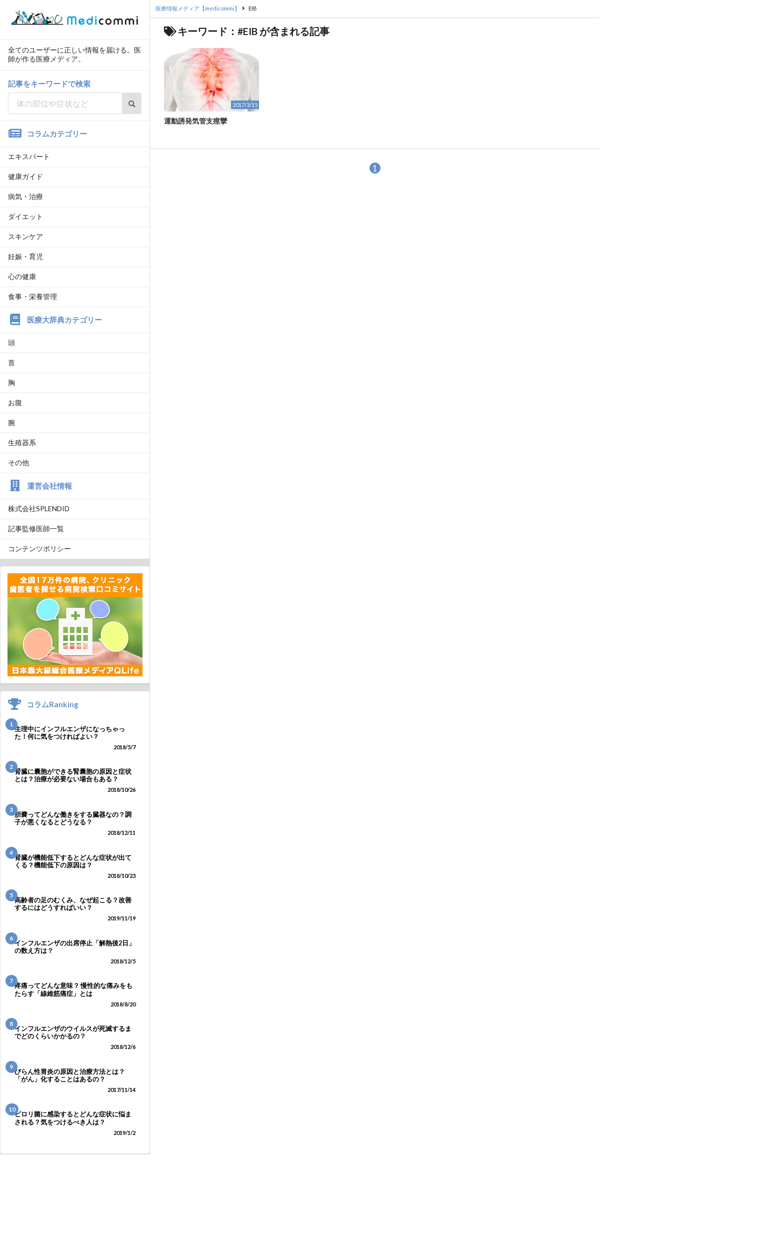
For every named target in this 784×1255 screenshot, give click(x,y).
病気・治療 (25, 196)
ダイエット (25, 216)
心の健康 (22, 276)
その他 (18, 462)
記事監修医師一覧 (36, 528)
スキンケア (25, 236)
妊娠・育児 (25, 256)
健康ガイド (25, 176)
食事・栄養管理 (32, 296)
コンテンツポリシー (39, 548)
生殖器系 (22, 442)
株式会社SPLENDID (39, 508)
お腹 (15, 402)
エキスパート (29, 156)
